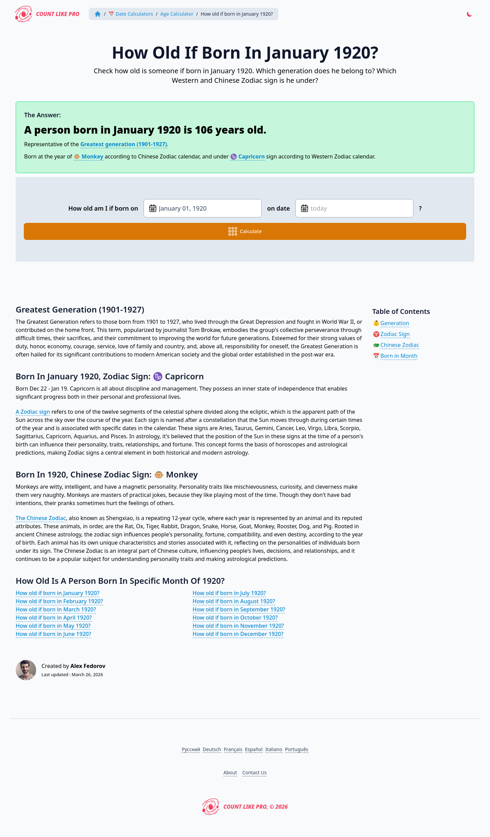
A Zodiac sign (33, 411)
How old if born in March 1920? (56, 609)
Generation (394, 323)
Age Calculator (176, 14)
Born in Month (399, 356)
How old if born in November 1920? (238, 625)
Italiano (273, 749)
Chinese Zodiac (399, 345)
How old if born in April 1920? (54, 617)
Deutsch (212, 749)
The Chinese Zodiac (41, 518)
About (230, 772)
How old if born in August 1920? (234, 601)
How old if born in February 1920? (59, 601)
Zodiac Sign (395, 334)
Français (233, 749)
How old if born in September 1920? (239, 609)
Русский (191, 749)
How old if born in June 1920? (53, 634)
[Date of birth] (203, 208)
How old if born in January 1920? (57, 593)
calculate (245, 231)
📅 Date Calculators (131, 14)
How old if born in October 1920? (235, 617)
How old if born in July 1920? (229, 593)
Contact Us (254, 772)
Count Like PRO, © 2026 (245, 806)
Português (296, 749)
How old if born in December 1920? (238, 634)
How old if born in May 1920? (53, 625)
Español (254, 749)
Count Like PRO (47, 13)
